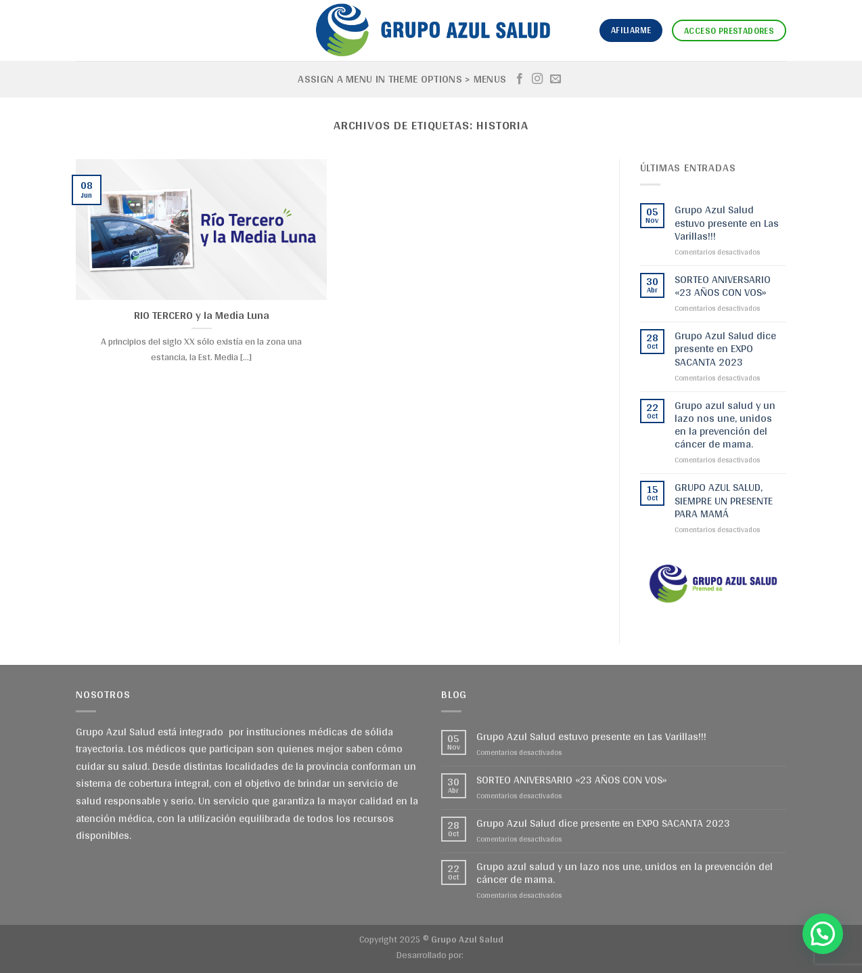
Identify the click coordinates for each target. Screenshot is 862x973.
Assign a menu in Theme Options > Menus (402, 79)
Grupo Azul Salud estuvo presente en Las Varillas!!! (727, 222)
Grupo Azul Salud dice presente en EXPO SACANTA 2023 (725, 348)
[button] (822, 933)
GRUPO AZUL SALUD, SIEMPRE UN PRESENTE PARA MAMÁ (724, 500)
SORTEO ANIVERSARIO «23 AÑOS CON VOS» (723, 286)
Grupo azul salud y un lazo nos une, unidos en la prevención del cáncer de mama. (725, 425)
